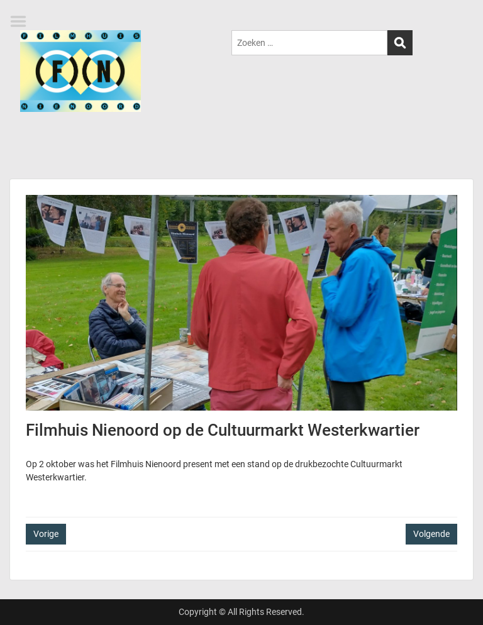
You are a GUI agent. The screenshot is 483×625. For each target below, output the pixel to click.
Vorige (45, 534)
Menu (22, 21)
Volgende (431, 534)
